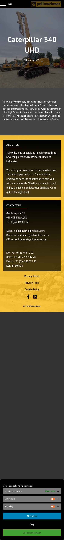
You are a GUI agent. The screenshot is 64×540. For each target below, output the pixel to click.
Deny (32, 524)
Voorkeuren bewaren (32, 532)
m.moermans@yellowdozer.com (31, 235)
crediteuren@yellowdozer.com (30, 239)
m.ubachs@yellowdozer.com (29, 230)
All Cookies (32, 516)
